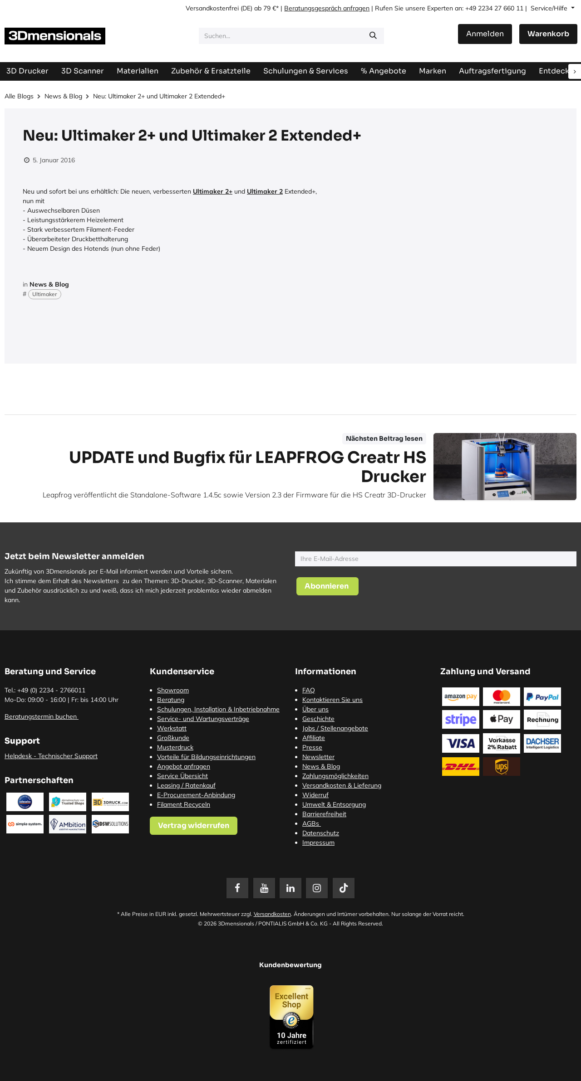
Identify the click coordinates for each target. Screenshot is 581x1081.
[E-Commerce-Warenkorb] (548, 34)
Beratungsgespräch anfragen (326, 8)
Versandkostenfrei (212, 8)
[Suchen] (373, 36)
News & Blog (63, 96)
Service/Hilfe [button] (550, 8)
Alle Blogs (19, 96)
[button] (327, 586)
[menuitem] (492, 71)
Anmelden (485, 34)
